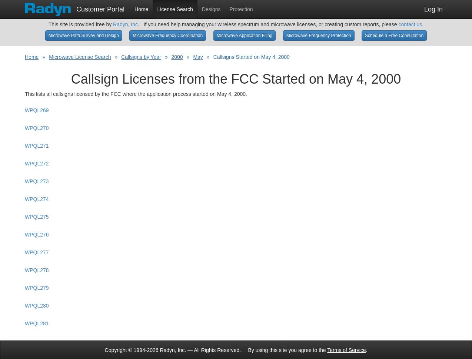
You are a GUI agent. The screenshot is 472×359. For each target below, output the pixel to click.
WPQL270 (37, 128)
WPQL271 (37, 146)
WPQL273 (37, 181)
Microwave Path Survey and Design (84, 35)
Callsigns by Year (141, 57)
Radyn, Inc (125, 24)
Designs (211, 9)
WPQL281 (37, 323)
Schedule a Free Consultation (394, 35)
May (198, 57)
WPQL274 (37, 199)
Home (141, 9)
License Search (175, 9)
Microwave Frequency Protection (318, 35)
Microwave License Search (80, 57)
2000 (177, 57)
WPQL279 (37, 288)
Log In (433, 9)
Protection (241, 9)
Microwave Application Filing (245, 35)
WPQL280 (37, 306)
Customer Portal (74, 7)
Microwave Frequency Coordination (168, 35)
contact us (410, 24)
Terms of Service (346, 350)
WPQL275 (37, 217)
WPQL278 (37, 270)
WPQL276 (37, 235)
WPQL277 (37, 252)
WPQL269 (37, 110)
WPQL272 (37, 164)
